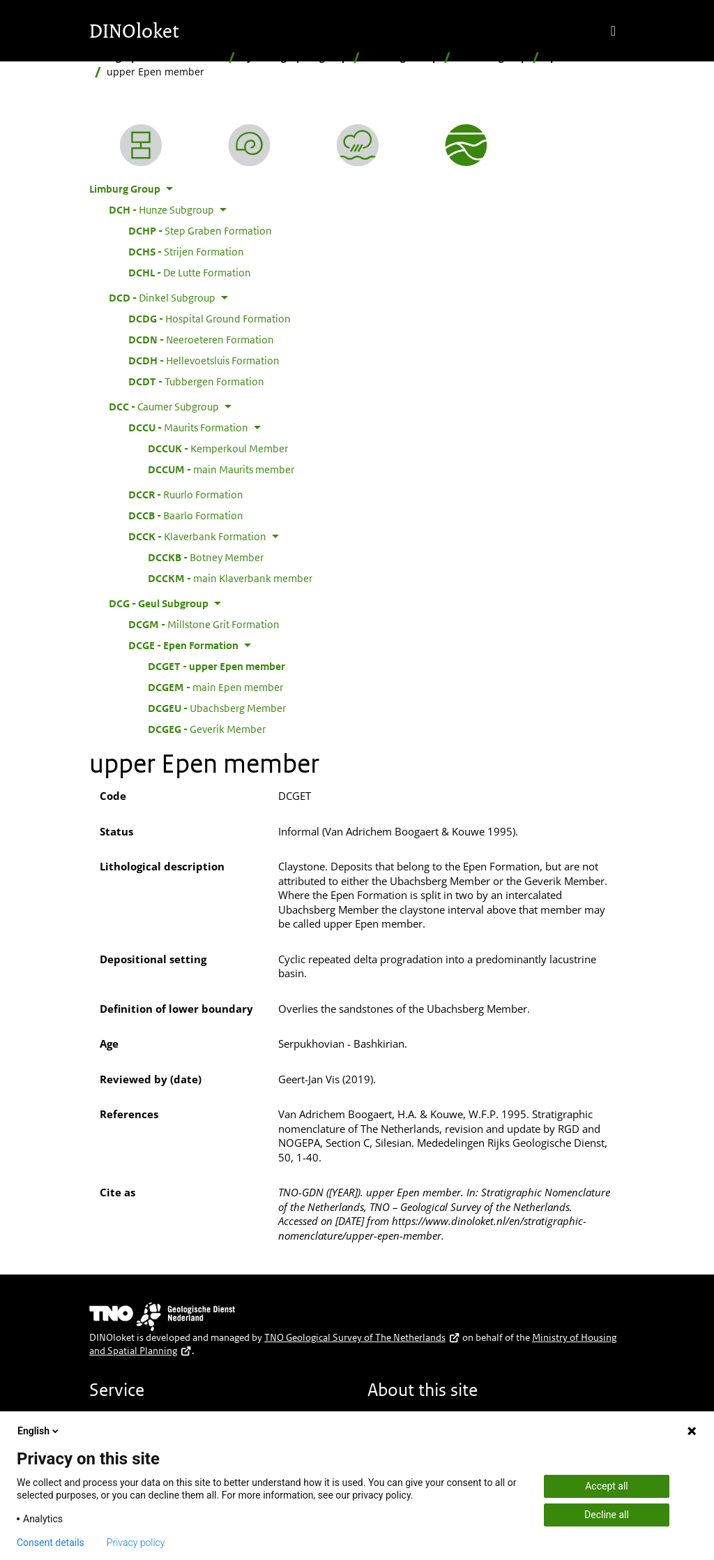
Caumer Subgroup (164, 406)
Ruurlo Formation (185, 494)
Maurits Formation (188, 427)
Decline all (606, 1514)
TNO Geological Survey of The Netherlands (362, 1337)
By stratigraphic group (294, 57)
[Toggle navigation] (613, 30)
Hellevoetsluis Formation (204, 360)
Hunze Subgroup (161, 209)
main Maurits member (221, 469)
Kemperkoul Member (218, 448)
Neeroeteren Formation (201, 339)
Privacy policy (136, 1542)
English (39, 1430)
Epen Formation (583, 57)
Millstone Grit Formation (204, 624)
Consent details (50, 1542)
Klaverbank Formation (197, 536)
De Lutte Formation (189, 272)
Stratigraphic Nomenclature (156, 57)
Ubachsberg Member (217, 708)
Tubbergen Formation (196, 381)
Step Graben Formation (200, 230)
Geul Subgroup (491, 57)
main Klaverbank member (230, 578)
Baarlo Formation (185, 515)
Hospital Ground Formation (209, 318)
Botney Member (206, 557)
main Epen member (215, 687)
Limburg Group (402, 57)
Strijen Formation (186, 251)
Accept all (606, 1486)
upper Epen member (216, 666)
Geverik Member (207, 729)
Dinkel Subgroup (162, 297)
